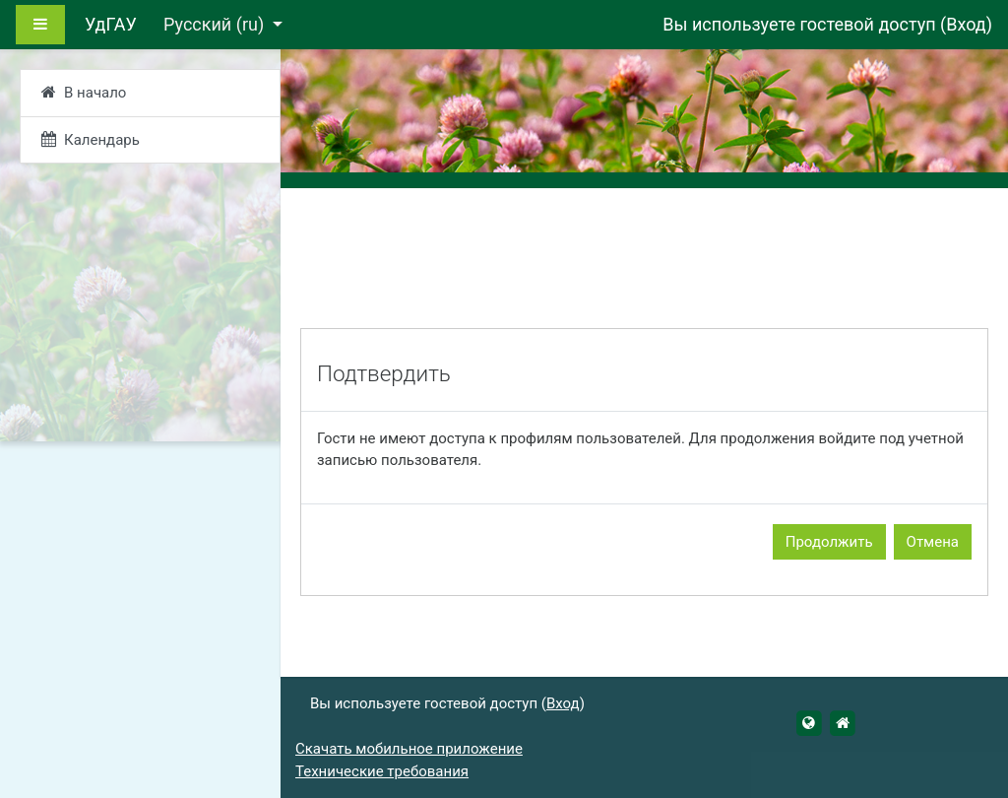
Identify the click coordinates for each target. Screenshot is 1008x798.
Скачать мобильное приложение (409, 749)
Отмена (933, 542)
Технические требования (382, 771)
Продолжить (829, 542)
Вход (965, 24)
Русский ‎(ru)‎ (216, 24)
